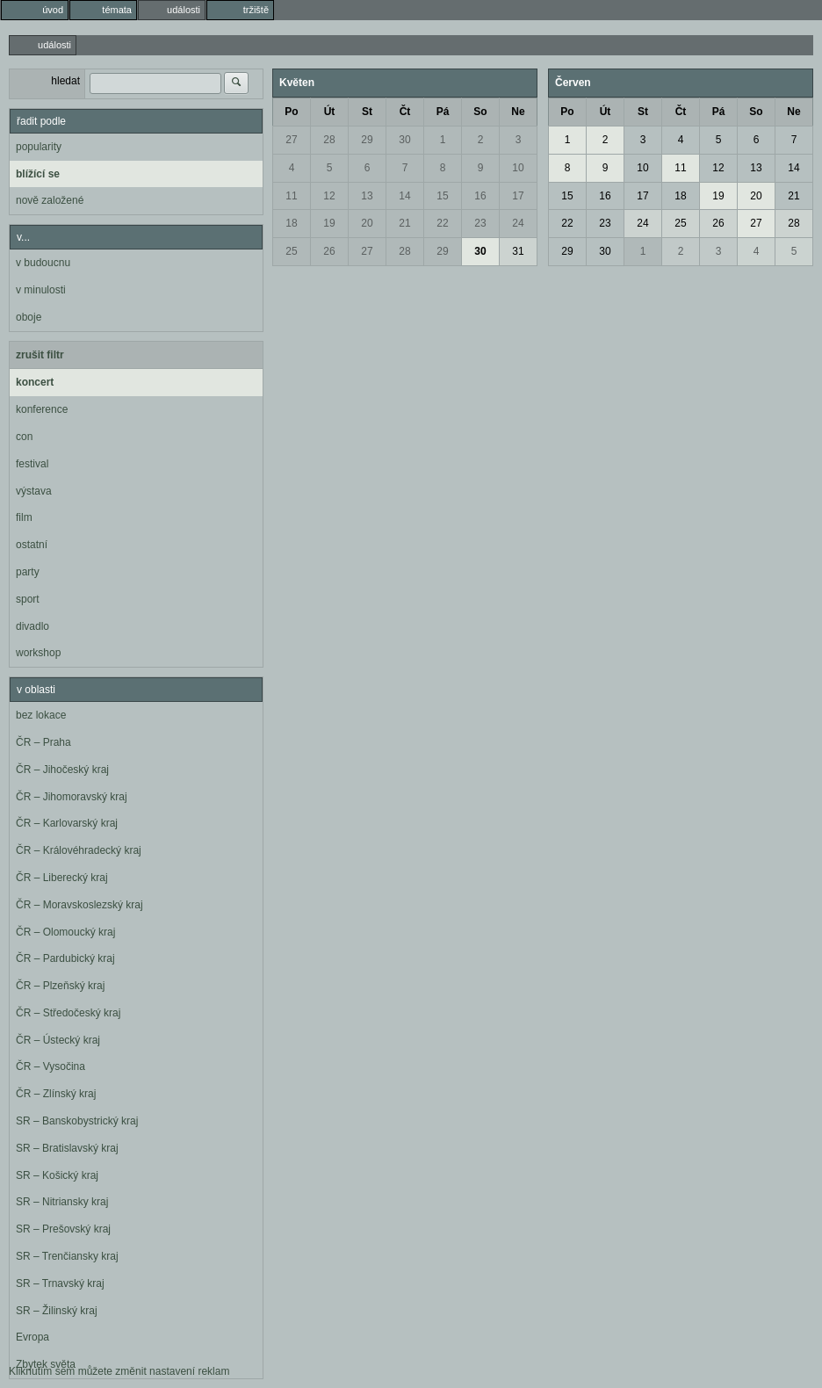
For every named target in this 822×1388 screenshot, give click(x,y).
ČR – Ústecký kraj (58, 1040)
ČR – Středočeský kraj (68, 1013)
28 (329, 140)
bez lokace (41, 715)
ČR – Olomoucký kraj (65, 932)
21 (404, 223)
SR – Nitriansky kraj (62, 1202)
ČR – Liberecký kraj (62, 877)
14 (404, 196)
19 (329, 223)
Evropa (32, 1337)
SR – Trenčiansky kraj (67, 1256)
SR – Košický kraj (57, 1175)
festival (32, 464)
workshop (38, 653)
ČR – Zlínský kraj (56, 1094)
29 (366, 140)
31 (517, 251)
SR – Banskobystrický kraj (77, 1121)
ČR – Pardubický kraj (65, 958)
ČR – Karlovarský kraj (67, 823)
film (24, 517)
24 (517, 223)
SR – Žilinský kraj (56, 1311)
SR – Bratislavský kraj (67, 1148)
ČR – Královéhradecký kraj (78, 850)
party (28, 572)
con (24, 436)
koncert (35, 382)
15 (442, 196)
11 (291, 196)
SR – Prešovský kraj (63, 1229)
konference (42, 409)
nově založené (49, 200)
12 (329, 196)
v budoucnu (43, 263)
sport (28, 599)
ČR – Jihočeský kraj (62, 769)
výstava (34, 491)
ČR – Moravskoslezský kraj (79, 905)
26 (329, 251)
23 (480, 223)
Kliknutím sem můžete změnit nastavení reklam (119, 1371)
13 (366, 196)
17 (517, 196)
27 (291, 140)
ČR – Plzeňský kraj (60, 986)
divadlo (32, 626)
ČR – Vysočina (50, 1066)
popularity (38, 147)
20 (366, 223)
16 (480, 196)
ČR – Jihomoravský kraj (71, 797)
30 (404, 140)
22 (442, 223)
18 (291, 223)
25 (291, 251)
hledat (65, 81)
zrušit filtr (40, 355)
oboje (28, 317)
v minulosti (41, 290)
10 (517, 168)
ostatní (31, 545)
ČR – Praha (43, 742)
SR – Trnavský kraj (60, 1283)
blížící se (38, 174)
